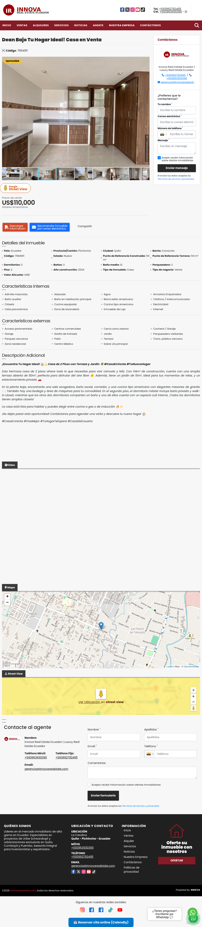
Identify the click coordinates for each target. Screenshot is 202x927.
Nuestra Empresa (122, 25)
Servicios (61, 25)
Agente (98, 25)
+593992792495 (170, 9)
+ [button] (7, 597)
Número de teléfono (170, 128)
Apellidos (151, 729)
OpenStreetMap (191, 666)
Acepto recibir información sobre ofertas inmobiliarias (126, 785)
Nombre (94, 729)
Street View (16, 188)
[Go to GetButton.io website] (192, 923)
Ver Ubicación (89, 702)
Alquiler (129, 841)
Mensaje (163, 140)
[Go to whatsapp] (192, 913)
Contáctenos (150, 25)
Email (92, 746)
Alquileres (41, 25)
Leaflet (169, 666)
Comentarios (97, 763)
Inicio (6, 25)
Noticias (80, 25)
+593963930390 (171, 12)
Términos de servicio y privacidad (176, 179)
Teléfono (151, 746)
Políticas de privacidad (131, 870)
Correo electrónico (170, 116)
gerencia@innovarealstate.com (181, 82)
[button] (146, 60)
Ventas (22, 25)
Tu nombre (165, 104)
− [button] (7, 603)
